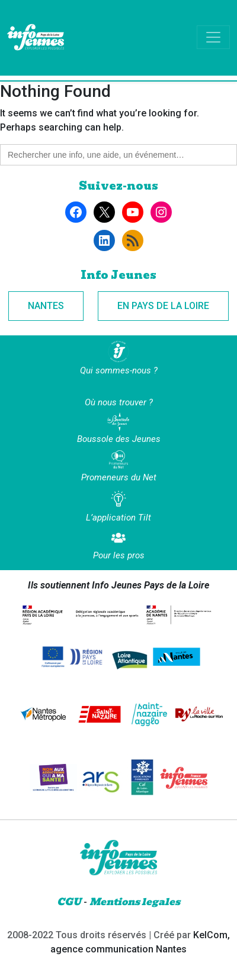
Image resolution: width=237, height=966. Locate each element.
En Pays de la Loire (163, 305)
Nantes (46, 305)
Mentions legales (134, 902)
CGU (69, 902)
